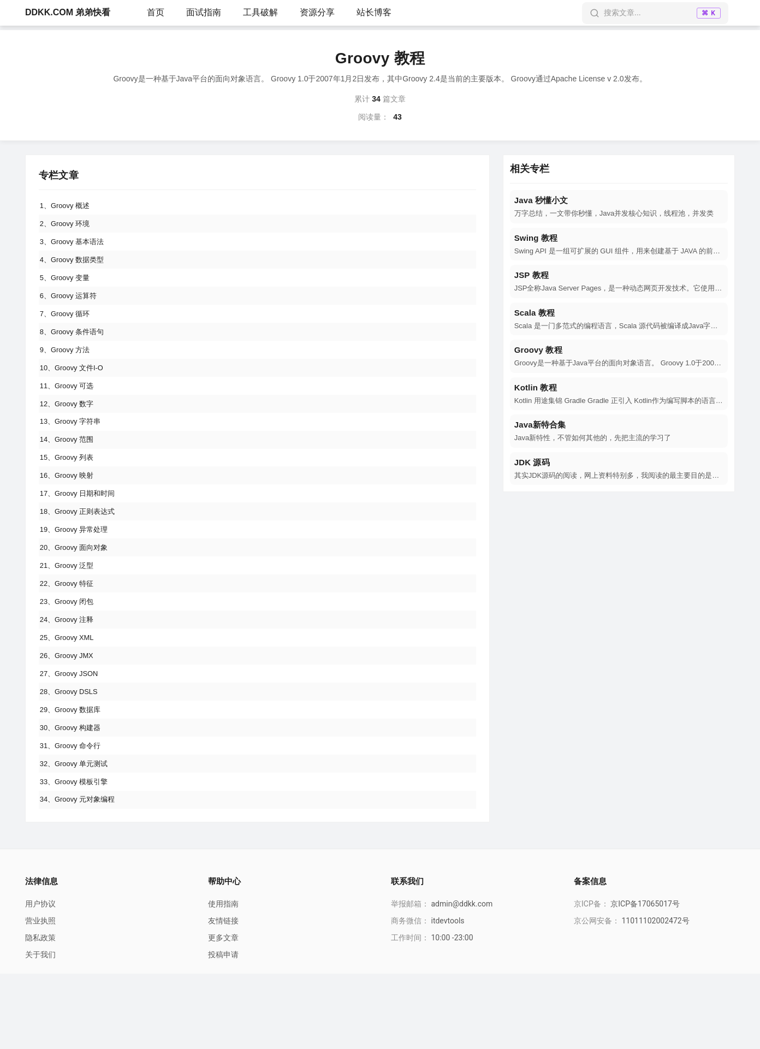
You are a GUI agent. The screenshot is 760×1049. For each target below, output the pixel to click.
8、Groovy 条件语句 (75, 347)
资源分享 (317, 12)
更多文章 (223, 1013)
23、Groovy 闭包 (69, 651)
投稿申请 (223, 1030)
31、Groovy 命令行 (73, 812)
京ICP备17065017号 (645, 979)
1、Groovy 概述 (67, 206)
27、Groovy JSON (72, 731)
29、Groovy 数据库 (73, 772)
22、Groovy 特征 (69, 630)
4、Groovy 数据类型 (75, 267)
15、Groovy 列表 (69, 489)
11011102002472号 (655, 996)
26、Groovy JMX (69, 711)
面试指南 (203, 12)
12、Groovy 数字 (69, 428)
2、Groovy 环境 (67, 226)
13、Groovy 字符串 (73, 449)
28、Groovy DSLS (71, 752)
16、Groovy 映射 (69, 509)
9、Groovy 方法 (67, 368)
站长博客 (374, 12)
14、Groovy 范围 (69, 469)
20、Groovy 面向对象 (77, 590)
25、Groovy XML (69, 691)
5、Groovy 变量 (67, 287)
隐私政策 (40, 1013)
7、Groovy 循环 (67, 327)
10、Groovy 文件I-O (74, 388)
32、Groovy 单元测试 (77, 832)
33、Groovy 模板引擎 (77, 853)
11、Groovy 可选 (69, 408)
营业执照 (40, 996)
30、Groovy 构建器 (73, 792)
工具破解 (260, 12)
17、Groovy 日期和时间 (81, 529)
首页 (155, 12)
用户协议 (40, 979)
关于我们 (40, 1030)
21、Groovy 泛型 (69, 610)
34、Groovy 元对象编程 (81, 873)
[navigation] (619, 206)
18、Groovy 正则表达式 (81, 550)
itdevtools (447, 996)
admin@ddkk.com (461, 979)
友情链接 (223, 996)
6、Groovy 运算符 (71, 307)
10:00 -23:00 (452, 1013)
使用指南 (223, 979)
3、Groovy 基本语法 (75, 246)
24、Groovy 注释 (69, 671)
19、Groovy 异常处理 (77, 570)
